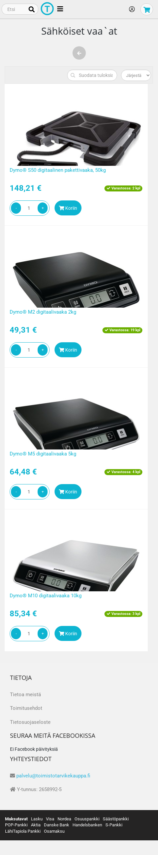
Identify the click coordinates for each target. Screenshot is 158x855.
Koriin (68, 208)
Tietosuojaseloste (30, 722)
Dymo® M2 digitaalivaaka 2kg (43, 312)
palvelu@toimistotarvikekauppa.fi (53, 776)
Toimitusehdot (26, 708)
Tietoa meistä (25, 695)
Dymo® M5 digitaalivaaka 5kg (43, 454)
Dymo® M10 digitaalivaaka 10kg (45, 596)
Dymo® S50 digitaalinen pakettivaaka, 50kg (58, 170)
